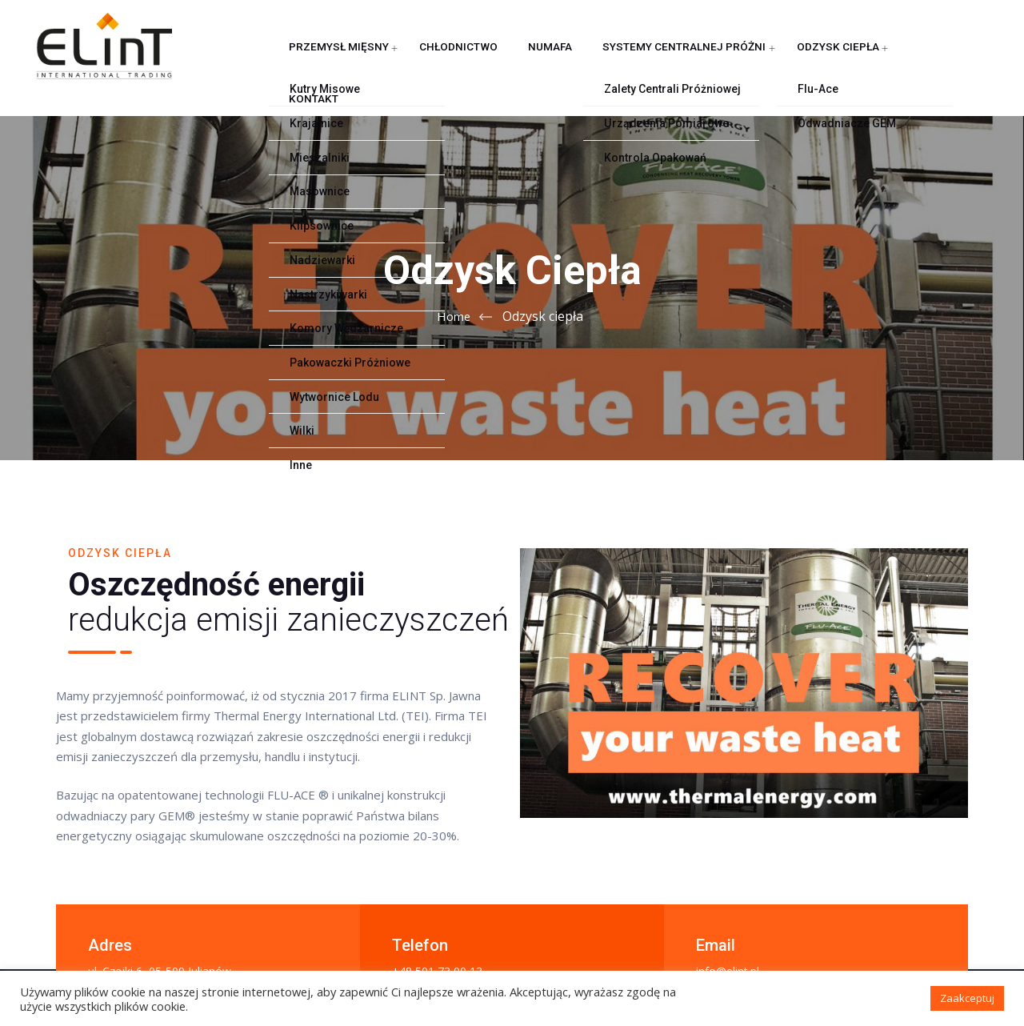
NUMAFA (502, 60)
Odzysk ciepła (750, 60)
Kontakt (831, 60)
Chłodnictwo (426, 60)
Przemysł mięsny (324, 60)
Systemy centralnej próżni (617, 60)
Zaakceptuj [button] (967, 998)
